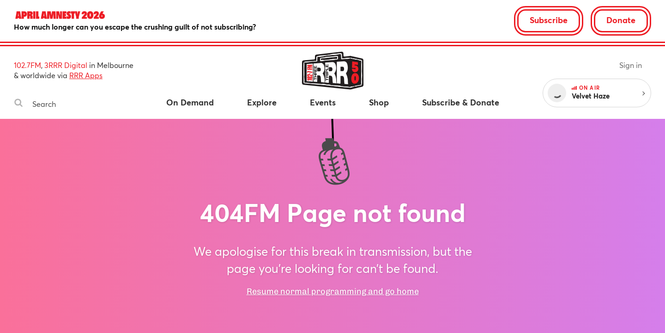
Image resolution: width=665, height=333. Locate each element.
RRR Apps (86, 75)
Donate (620, 19)
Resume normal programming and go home (333, 291)
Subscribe (549, 19)
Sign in (630, 65)
